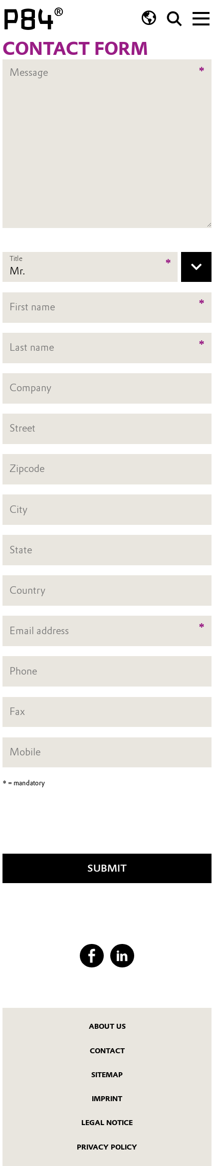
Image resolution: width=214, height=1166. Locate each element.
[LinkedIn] (122, 955)
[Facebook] (91, 955)
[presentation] (107, 824)
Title (15, 258)
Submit (107, 868)
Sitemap (107, 1075)
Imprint (107, 1099)
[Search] (174, 18)
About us (107, 1026)
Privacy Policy (107, 1147)
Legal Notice (107, 1123)
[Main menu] (201, 17)
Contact (107, 1051)
